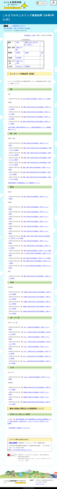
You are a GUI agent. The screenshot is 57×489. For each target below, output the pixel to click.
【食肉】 (26, 52)
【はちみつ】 (19, 66)
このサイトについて (40, 484)
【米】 (17, 42)
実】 (14, 138)
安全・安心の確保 (8, 28)
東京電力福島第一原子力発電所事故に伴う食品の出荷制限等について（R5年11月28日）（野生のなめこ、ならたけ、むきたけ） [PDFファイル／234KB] (29, 421)
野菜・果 (11, 138)
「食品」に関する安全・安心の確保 (21, 28)
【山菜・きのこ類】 (12, 322)
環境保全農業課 (13, 443)
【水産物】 (19, 57)
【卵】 (9, 271)
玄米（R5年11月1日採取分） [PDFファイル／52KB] (37, 98)
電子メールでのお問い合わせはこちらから (20, 449)
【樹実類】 (27, 66)
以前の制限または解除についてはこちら (19, 428)
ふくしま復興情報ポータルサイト (17, 25)
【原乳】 (18, 52)
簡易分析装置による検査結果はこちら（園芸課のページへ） (24, 182)
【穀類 (9, 102)
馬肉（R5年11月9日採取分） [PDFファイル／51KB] (37, 250)
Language (42, 3)
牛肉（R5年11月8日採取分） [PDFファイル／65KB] (37, 258)
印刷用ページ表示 (30, 35)
